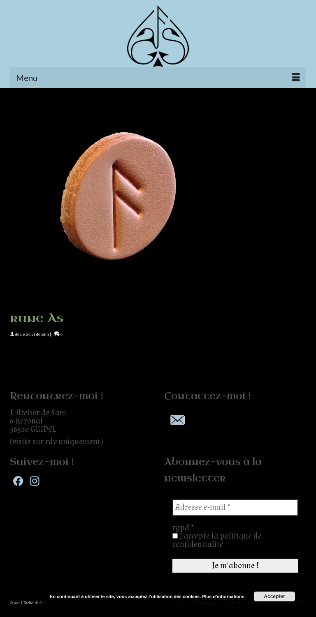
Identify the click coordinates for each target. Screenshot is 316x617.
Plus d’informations (223, 596)
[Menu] (158, 77)
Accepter (274, 596)
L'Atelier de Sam (34, 334)
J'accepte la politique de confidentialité (217, 540)
